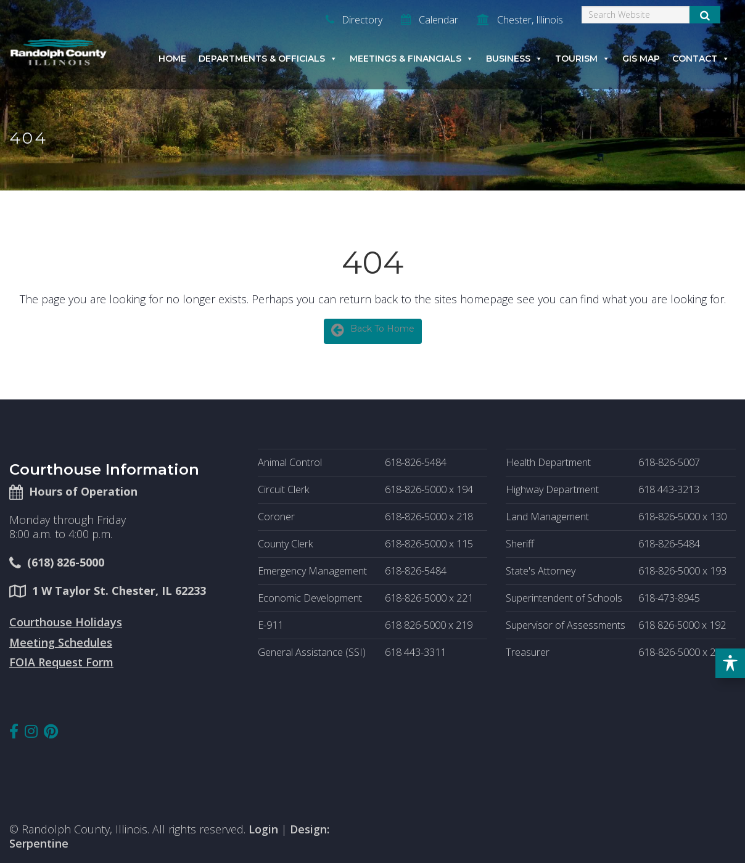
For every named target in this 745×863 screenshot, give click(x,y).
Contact (701, 58)
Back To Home (372, 329)
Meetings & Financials (412, 58)
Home (172, 58)
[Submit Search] (704, 14)
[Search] (635, 14)
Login (263, 829)
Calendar (429, 20)
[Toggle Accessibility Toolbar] (730, 663)
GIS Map (641, 58)
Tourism (582, 58)
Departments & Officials (268, 58)
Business (514, 58)
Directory (354, 20)
